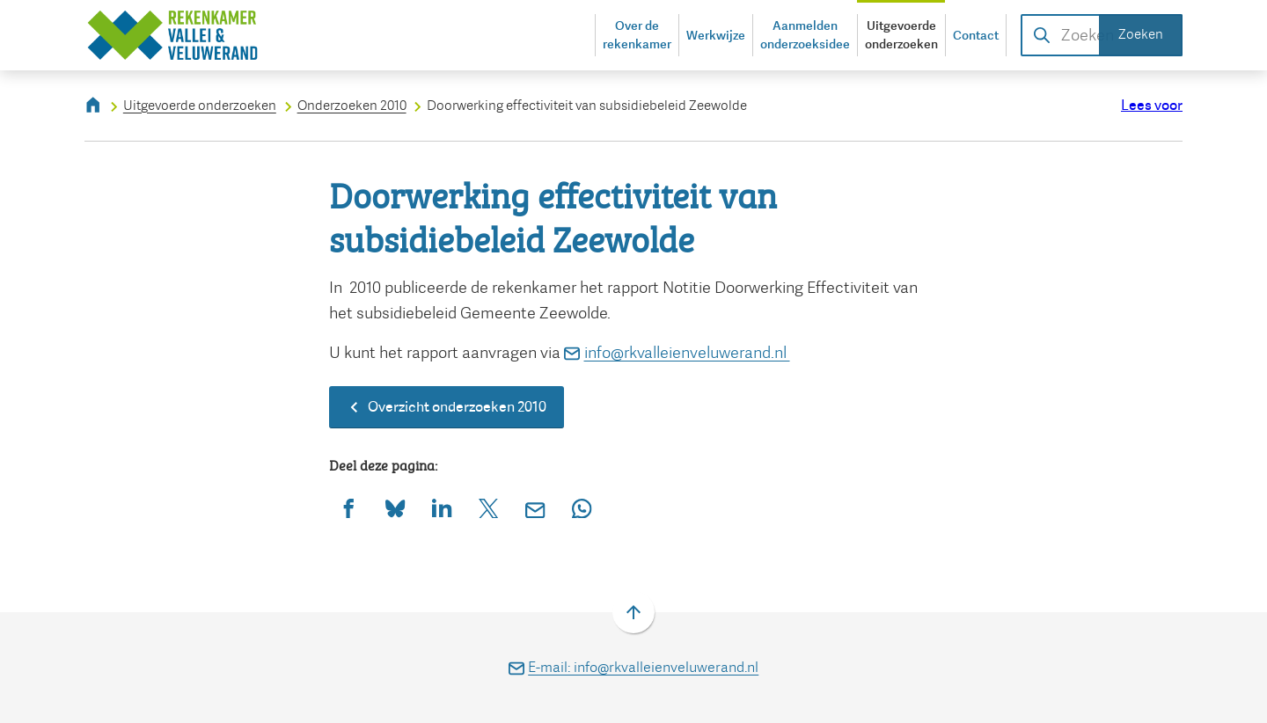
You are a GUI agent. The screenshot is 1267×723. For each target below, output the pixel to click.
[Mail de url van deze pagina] (535, 508)
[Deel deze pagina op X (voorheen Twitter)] (489, 508)
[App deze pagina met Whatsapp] (582, 508)
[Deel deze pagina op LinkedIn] (442, 508)
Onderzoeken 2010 (351, 105)
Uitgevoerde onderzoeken (199, 105)
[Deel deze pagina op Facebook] (349, 508)
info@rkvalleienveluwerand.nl (677, 353)
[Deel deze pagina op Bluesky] (395, 508)
